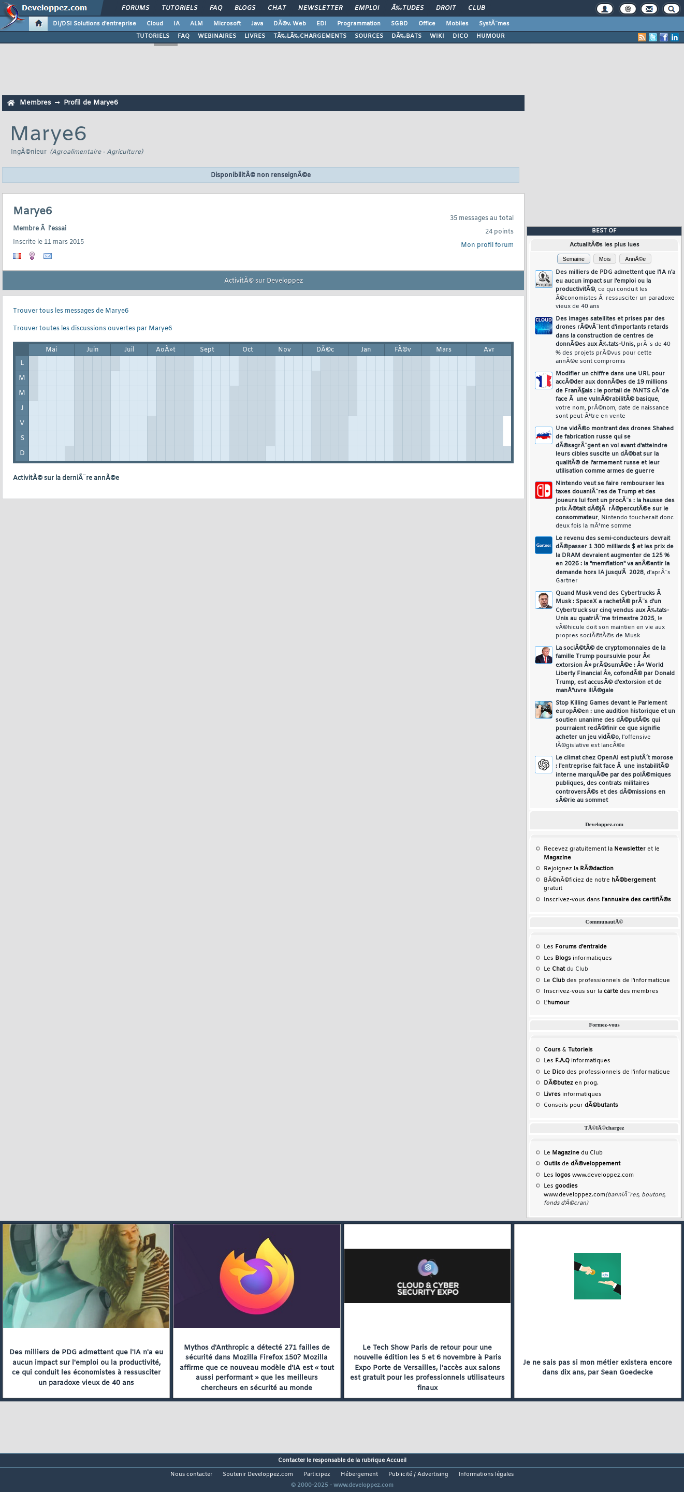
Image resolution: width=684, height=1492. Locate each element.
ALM (196, 23)
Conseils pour (581, 1105)
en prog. (571, 1083)
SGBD (399, 23)
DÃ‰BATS (406, 36)
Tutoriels (179, 8)
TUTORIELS (152, 36)
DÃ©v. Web (289, 23)
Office (426, 23)
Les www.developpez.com (589, 1175)
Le (554, 969)
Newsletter (320, 8)
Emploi (367, 8)
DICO (460, 36)
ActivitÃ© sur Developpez (263, 281)
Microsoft (227, 23)
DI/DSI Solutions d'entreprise (94, 23)
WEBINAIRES (217, 36)
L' (557, 1002)
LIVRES (254, 36)
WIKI (437, 36)
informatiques (573, 1094)
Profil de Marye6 (91, 102)
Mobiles (457, 23)
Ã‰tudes (407, 8)
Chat (277, 8)
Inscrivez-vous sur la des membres (601, 991)
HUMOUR (490, 36)
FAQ (216, 8)
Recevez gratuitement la (595, 849)
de (582, 1163)
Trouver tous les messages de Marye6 (70, 311)
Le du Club (573, 1153)
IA (176, 23)
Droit (446, 8)
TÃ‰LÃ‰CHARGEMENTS (309, 36)
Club (476, 8)
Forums (135, 8)
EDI (321, 23)
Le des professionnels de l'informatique (607, 980)
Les (575, 946)
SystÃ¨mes (494, 23)
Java (257, 23)
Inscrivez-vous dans (607, 899)
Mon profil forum (487, 245)
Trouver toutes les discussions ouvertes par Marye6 (92, 329)
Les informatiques (578, 958)
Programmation (359, 23)
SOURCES (369, 36)
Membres (35, 102)
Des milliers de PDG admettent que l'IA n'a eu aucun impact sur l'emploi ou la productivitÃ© (615, 289)
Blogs (245, 8)
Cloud (155, 23)
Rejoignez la (579, 868)
